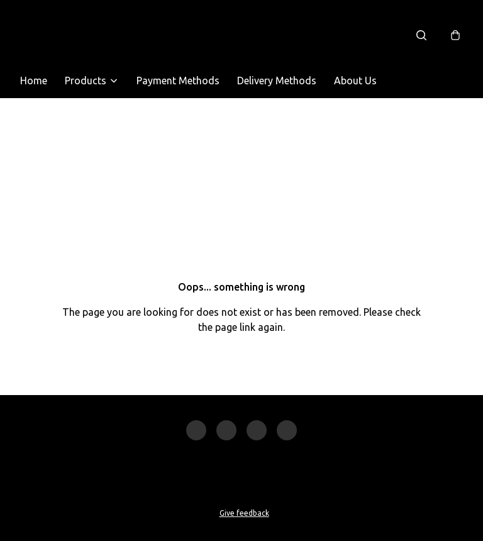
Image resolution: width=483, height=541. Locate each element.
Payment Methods (177, 80)
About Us (355, 80)
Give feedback (244, 513)
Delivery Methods (276, 80)
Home (33, 80)
